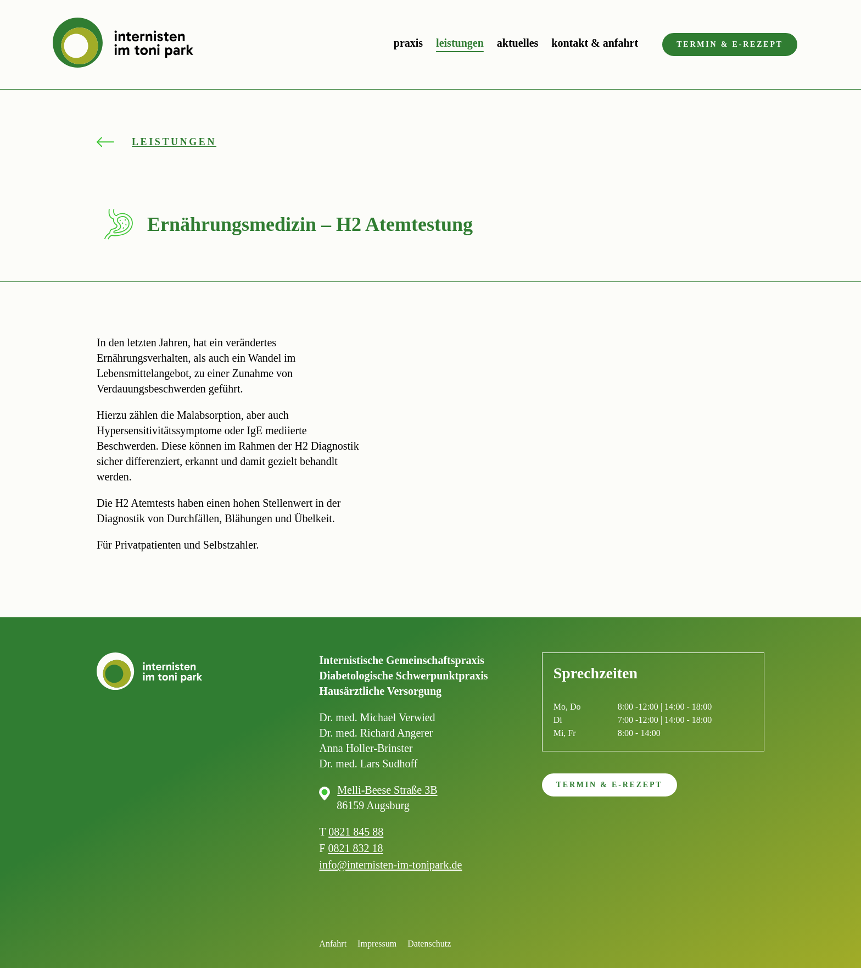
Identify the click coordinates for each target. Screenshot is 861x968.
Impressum (376, 943)
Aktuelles (518, 43)
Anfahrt (332, 943)
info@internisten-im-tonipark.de (390, 865)
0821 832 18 (355, 848)
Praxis (408, 43)
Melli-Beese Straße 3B (387, 790)
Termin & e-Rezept (730, 44)
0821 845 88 (355, 832)
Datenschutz (429, 943)
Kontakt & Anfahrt (594, 43)
